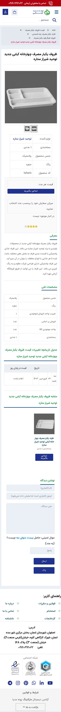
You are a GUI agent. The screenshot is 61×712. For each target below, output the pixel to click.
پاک (44, 570)
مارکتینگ (27, 699)
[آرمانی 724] (41, 12)
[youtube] (50, 683)
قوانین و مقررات (46, 603)
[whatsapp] (34, 683)
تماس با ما (8, 611)
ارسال (44, 561)
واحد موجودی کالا (47, 329)
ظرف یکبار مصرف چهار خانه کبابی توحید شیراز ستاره (44, 442)
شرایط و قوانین (31, 692)
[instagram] (18, 683)
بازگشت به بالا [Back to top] (30, 707)
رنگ (48, 164)
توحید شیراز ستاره (22, 139)
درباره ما (9, 603)
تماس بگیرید (31, 191)
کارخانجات (49, 618)
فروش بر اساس (49, 322)
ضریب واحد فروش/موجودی (43, 314)
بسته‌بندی (45, 147)
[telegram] (10, 683)
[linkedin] (41, 683)
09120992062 (27, 3)
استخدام (51, 611)
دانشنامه (9, 618)
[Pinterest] (25, 683)
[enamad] (15, 668)
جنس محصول (42, 156)
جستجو (54, 22)
